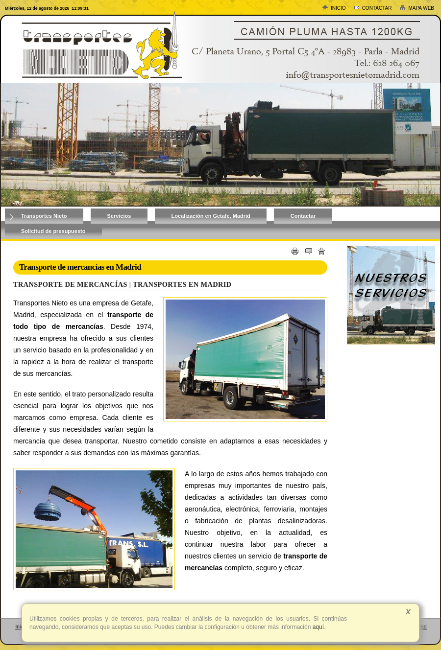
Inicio (334, 7)
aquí (317, 627)
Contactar (373, 8)
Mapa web (416, 8)
